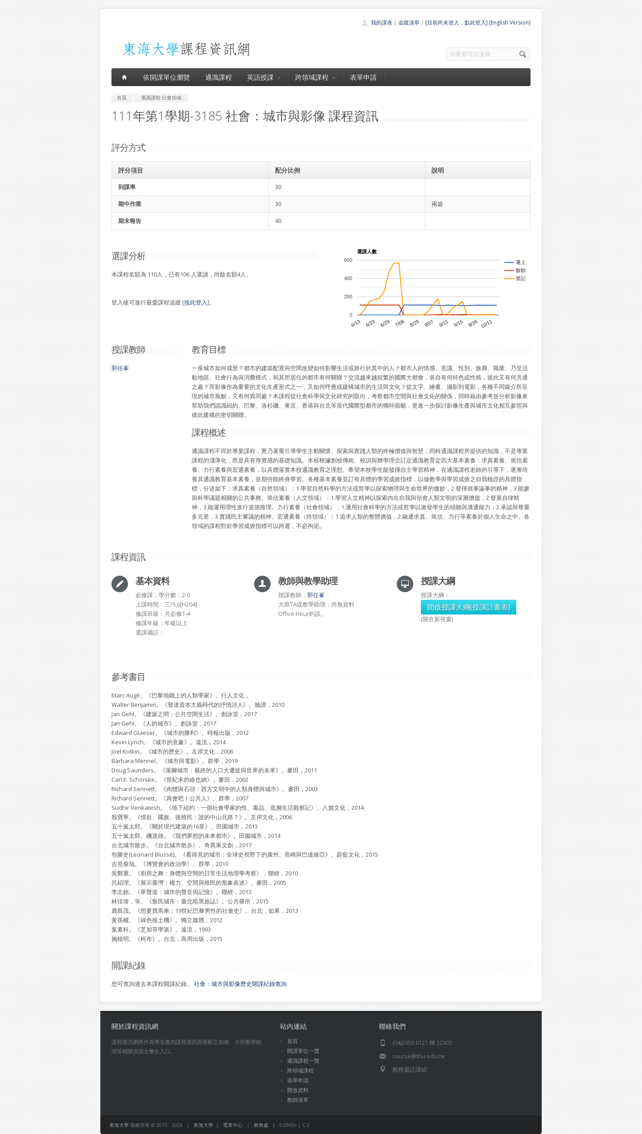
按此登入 (195, 302)
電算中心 (233, 1125)
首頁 (292, 1041)
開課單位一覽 (303, 1051)
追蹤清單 (409, 22)
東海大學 (119, 1125)
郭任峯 (120, 368)
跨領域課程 (315, 77)
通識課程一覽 (303, 1060)
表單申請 (363, 77)
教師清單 (298, 1100)
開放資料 (298, 1090)
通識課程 (218, 77)
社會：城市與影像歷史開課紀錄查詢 (240, 984)
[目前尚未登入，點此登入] (456, 22)
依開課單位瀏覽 (166, 77)
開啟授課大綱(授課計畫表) (468, 607)
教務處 (261, 1125)
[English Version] (510, 22)
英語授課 (263, 77)
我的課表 (381, 22)
